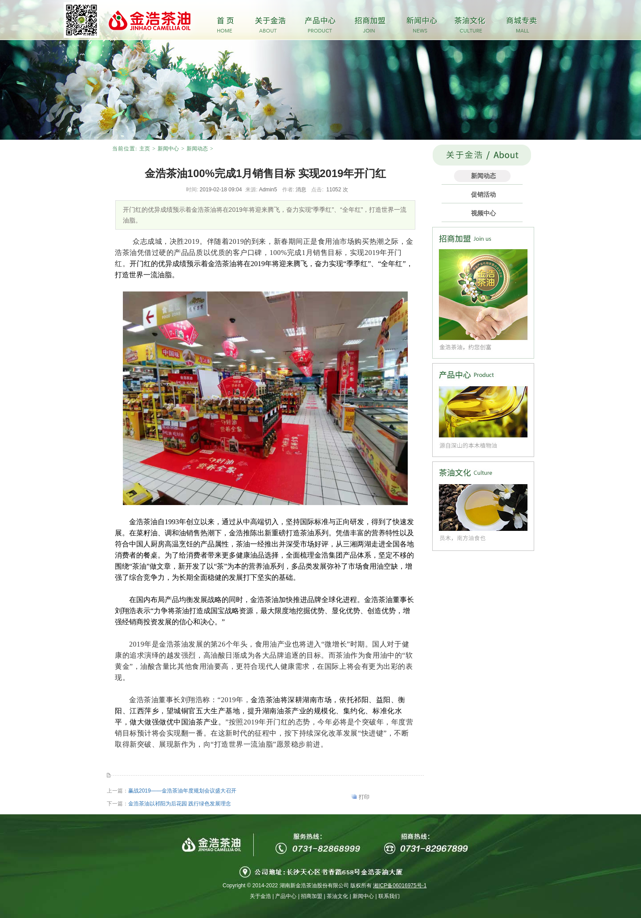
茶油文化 (337, 896)
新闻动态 (197, 149)
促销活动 (483, 194)
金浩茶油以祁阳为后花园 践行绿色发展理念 (179, 804)
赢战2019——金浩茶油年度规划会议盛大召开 (182, 791)
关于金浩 (260, 896)
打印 (364, 797)
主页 (144, 149)
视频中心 (483, 213)
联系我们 (389, 896)
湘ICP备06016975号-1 (399, 885)
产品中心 (285, 896)
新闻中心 (168, 149)
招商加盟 (311, 896)
